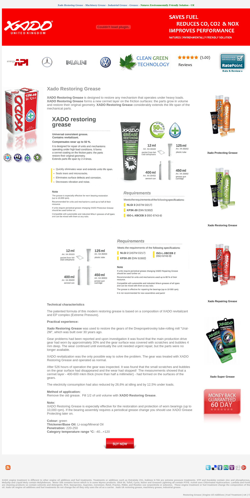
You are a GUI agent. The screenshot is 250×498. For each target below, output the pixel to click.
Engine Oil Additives (213, 495)
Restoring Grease (192, 495)
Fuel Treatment (234, 495)
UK (245, 495)
